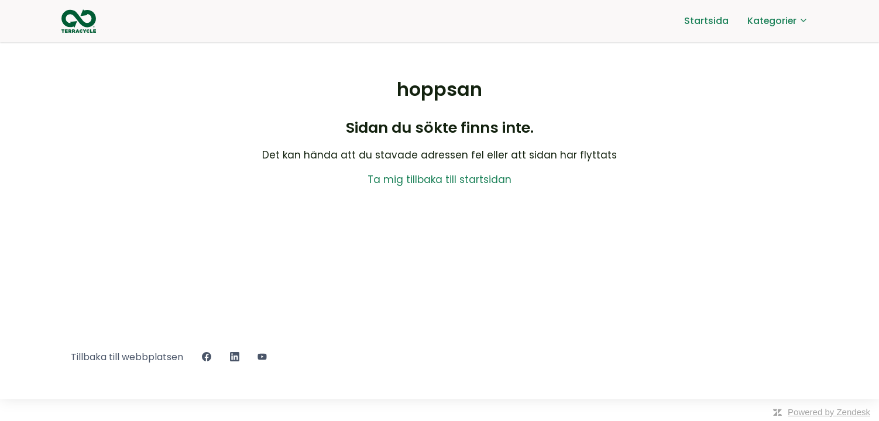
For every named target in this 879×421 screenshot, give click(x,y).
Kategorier (777, 20)
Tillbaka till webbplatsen (127, 357)
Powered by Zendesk (829, 412)
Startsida (706, 20)
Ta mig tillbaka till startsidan (439, 179)
